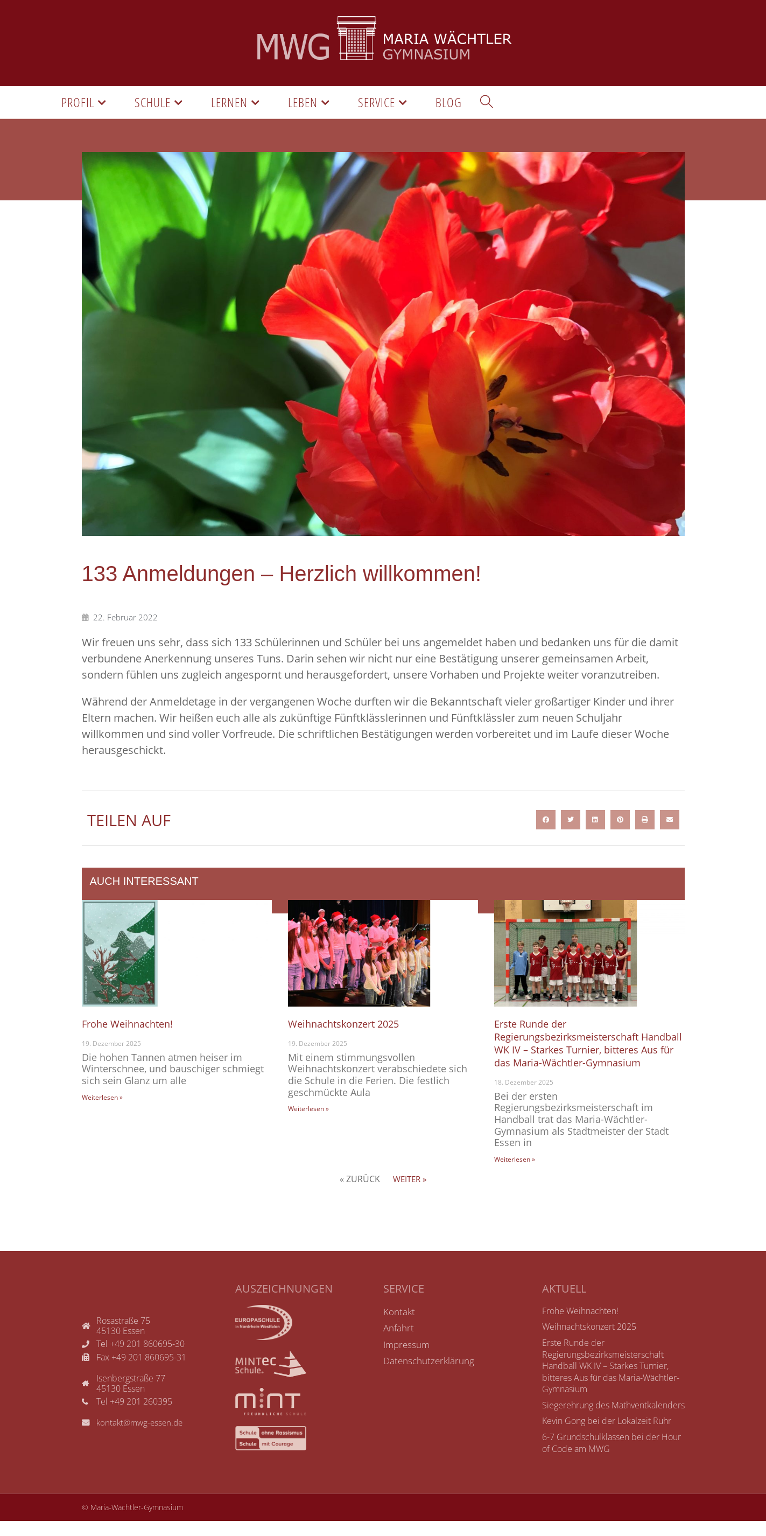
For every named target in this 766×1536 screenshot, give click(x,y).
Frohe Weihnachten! (131, 1025)
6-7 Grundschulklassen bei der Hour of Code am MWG (611, 1458)
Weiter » (409, 1194)
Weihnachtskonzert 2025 (349, 1025)
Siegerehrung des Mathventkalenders (613, 1420)
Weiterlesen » (102, 1099)
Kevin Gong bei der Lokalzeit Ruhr (606, 1436)
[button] (546, 822)
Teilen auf (133, 821)
